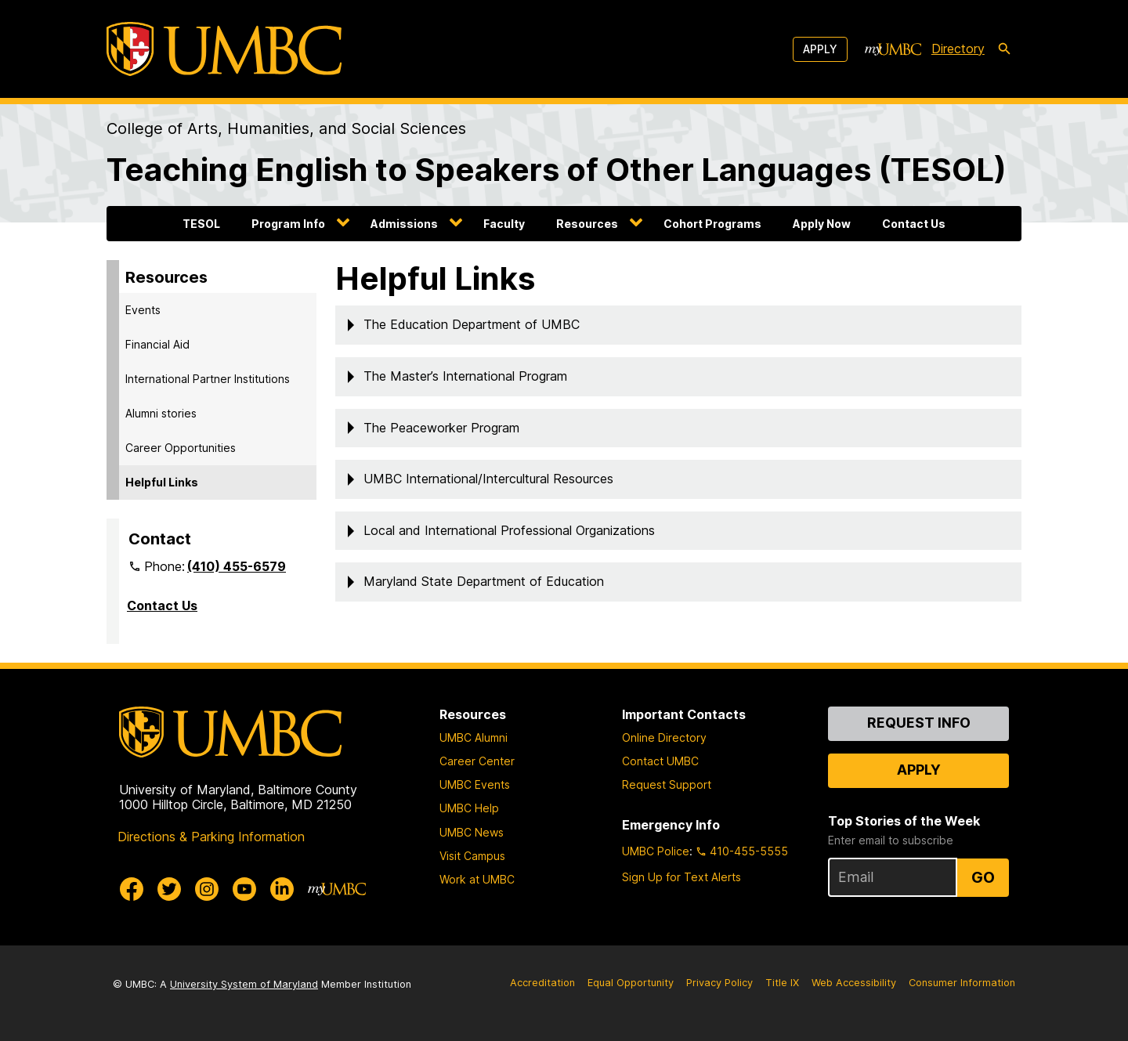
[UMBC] (224, 49)
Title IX (782, 983)
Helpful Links (161, 482)
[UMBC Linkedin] (282, 889)
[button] (678, 325)
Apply (820, 49)
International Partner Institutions (207, 378)
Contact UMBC (660, 761)
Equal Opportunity (631, 983)
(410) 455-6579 (236, 566)
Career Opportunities (180, 447)
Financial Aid (157, 344)
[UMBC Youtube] (244, 889)
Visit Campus (472, 855)
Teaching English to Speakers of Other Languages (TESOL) (557, 169)
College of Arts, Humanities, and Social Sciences (286, 128)
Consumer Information (962, 983)
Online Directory (664, 737)
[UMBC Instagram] (207, 889)
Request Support (666, 784)
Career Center (477, 761)
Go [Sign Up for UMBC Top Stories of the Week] (983, 877)
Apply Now (822, 223)
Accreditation (542, 983)
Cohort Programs (712, 223)
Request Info (919, 722)
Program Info (288, 223)
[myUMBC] (893, 49)
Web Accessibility (854, 983)
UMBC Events (474, 784)
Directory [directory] (958, 48)
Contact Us (913, 223)
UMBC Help (469, 808)
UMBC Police (655, 851)
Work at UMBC (477, 879)
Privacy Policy (719, 983)
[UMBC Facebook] (131, 889)
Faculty (504, 223)
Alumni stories (161, 413)
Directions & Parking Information (211, 836)
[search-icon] (1004, 49)
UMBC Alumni (473, 737)
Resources (587, 223)
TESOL (201, 223)
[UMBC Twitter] (169, 889)
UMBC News (471, 832)
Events (143, 309)
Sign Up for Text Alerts (681, 877)
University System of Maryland (244, 984)
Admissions (404, 223)
